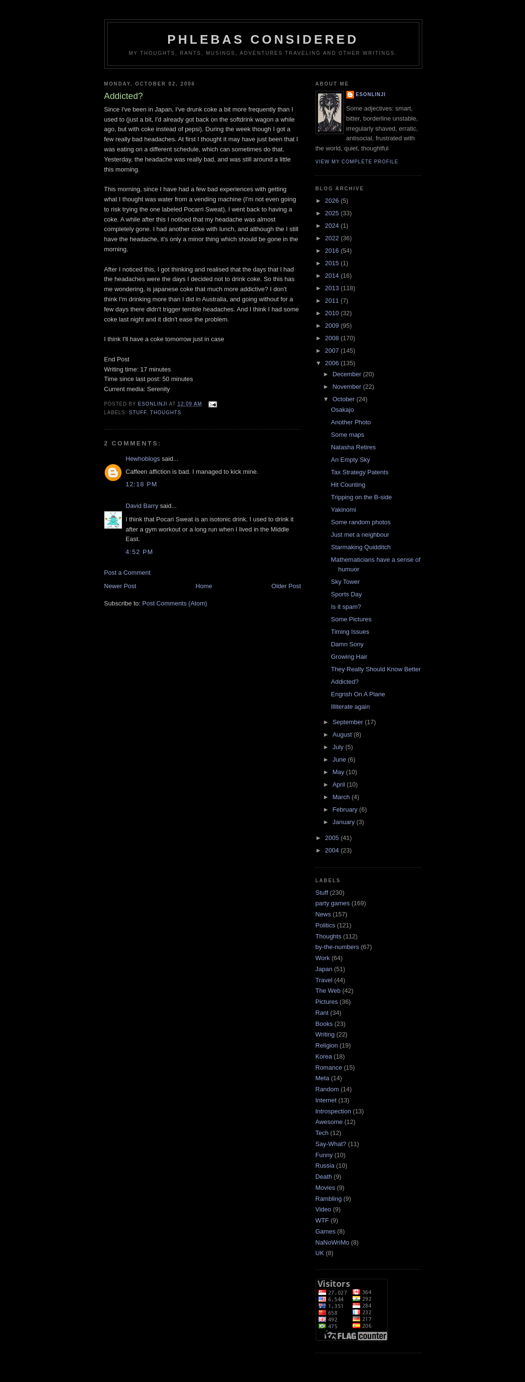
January (344, 822)
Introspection (333, 1111)
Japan (324, 969)
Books (324, 1023)
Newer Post (120, 586)
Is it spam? (346, 606)
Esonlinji (371, 94)
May (339, 772)
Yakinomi (343, 509)
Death (324, 1176)
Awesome (329, 1121)
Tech (322, 1132)
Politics (325, 925)
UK (320, 1253)
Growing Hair (349, 656)
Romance (329, 1067)
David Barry (142, 505)
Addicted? (345, 681)
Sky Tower (345, 581)
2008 (333, 338)
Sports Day (346, 594)
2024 (333, 225)
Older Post (286, 586)
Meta (323, 1078)
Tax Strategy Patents (360, 472)
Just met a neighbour (360, 534)
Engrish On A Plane (358, 694)
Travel (324, 980)
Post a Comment (127, 572)
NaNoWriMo (333, 1242)
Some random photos (361, 522)
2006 (333, 363)
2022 (333, 238)
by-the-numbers (337, 946)
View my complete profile (357, 161)
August (343, 734)
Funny (324, 1155)
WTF (322, 1220)
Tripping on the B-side (361, 497)
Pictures (327, 1001)
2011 (333, 300)
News (323, 914)
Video (323, 1209)
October (344, 399)
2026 (333, 200)
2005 (333, 837)
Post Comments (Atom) (174, 603)
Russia (325, 1165)
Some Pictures (351, 619)
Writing (325, 1034)
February (345, 809)
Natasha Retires (353, 447)
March (342, 797)
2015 (333, 263)
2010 (333, 313)
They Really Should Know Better (376, 669)
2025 (333, 213)
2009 (333, 325)
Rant (322, 1012)
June (340, 759)
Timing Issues (350, 631)
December (347, 374)
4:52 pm (140, 551)
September (348, 722)
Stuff (138, 412)
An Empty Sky (350, 459)
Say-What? (331, 1144)
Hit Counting (348, 484)
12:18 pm (142, 484)
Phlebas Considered (262, 39)
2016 (333, 250)
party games (333, 903)
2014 (333, 275)
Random (327, 1089)
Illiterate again (350, 706)
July (338, 747)
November (347, 386)
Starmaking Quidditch (361, 547)
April (339, 784)
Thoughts (166, 412)
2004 (333, 850)
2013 (333, 288)
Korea (324, 1056)
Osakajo (342, 409)
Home (203, 586)
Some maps (347, 434)
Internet (326, 1100)
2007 (333, 350)
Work (323, 958)
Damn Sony (347, 644)
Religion (327, 1045)
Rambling (329, 1198)
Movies (325, 1187)
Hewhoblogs (143, 458)
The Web (328, 990)
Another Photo (351, 422)
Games (326, 1231)
